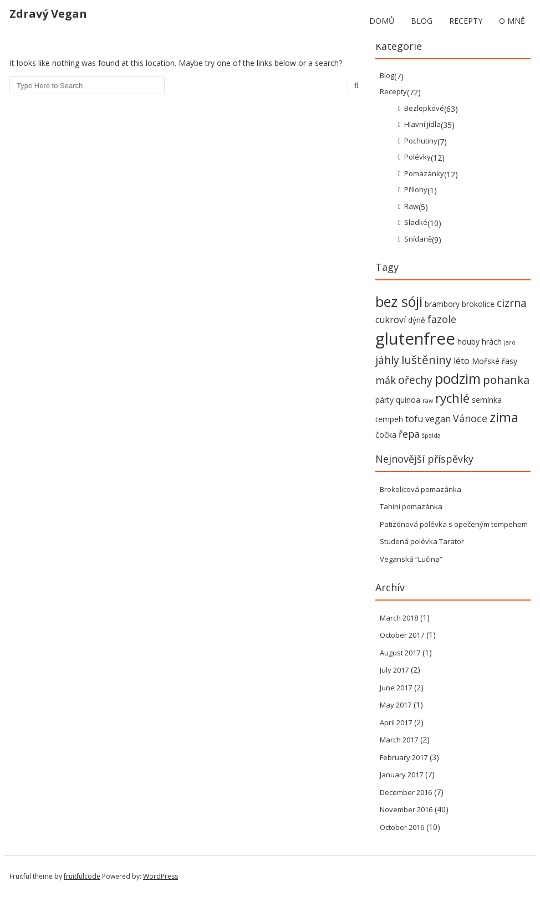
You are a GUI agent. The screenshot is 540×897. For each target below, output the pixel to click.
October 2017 (402, 635)
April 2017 (396, 722)
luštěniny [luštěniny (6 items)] (426, 359)
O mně (512, 21)
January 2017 (401, 775)
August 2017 (400, 653)
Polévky (417, 157)
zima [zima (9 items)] (504, 417)
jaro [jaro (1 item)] (510, 342)
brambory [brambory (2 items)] (442, 304)
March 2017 (399, 740)
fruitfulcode (82, 876)
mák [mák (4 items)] (385, 380)
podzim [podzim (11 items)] (458, 379)
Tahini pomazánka (411, 506)
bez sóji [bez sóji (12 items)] (398, 301)
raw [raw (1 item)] (427, 400)
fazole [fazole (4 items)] (441, 319)
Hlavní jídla (422, 124)
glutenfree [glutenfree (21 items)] (415, 338)
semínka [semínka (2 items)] (487, 399)
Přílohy (415, 189)
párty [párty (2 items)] (384, 399)
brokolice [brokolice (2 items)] (478, 304)
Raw (411, 206)
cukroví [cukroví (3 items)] (390, 320)
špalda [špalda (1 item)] (431, 435)
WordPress (160, 876)
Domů (381, 21)
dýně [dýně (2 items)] (416, 320)
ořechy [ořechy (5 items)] (415, 379)
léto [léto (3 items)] (462, 361)
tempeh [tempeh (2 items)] (389, 419)
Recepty (465, 21)
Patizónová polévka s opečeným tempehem (454, 524)
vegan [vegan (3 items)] (438, 419)
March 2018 (399, 618)
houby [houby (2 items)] (468, 341)
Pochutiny (420, 141)
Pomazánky (424, 173)
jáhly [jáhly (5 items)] (387, 359)
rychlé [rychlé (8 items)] (452, 398)
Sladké (415, 222)
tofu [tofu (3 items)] (414, 419)
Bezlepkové (424, 108)
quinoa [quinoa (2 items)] (408, 399)
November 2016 (406, 809)
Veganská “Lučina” (411, 559)
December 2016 (406, 792)
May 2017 (395, 705)
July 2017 (394, 670)
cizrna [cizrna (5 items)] (512, 302)
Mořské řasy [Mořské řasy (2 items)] (494, 361)
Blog (421, 21)
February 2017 (403, 757)
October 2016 (402, 827)
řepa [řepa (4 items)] (409, 433)
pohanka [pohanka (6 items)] (506, 379)
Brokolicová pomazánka (420, 489)
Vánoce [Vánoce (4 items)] (470, 418)
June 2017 (396, 688)
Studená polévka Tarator (422, 541)
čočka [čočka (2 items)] (385, 434)
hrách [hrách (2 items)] (492, 341)
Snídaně (418, 239)
